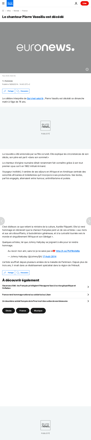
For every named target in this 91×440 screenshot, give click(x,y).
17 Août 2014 (49, 256)
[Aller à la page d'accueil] (10, 3)
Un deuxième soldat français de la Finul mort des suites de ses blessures (35, 301)
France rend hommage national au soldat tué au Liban (26, 294)
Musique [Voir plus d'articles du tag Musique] (38, 310)
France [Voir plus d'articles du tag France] (23, 310)
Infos (9, 11)
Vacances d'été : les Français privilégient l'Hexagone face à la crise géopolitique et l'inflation (39, 286)
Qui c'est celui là (35, 98)
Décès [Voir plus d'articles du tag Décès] (8, 310)
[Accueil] (3, 11)
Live (85, 3)
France (25, 11)
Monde (16, 11)
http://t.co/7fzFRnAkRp (68, 251)
